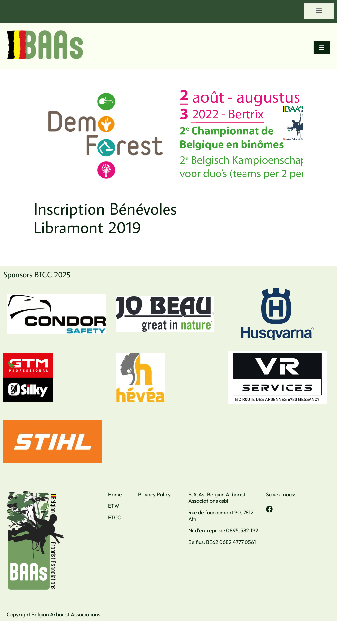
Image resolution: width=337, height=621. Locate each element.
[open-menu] (319, 11)
